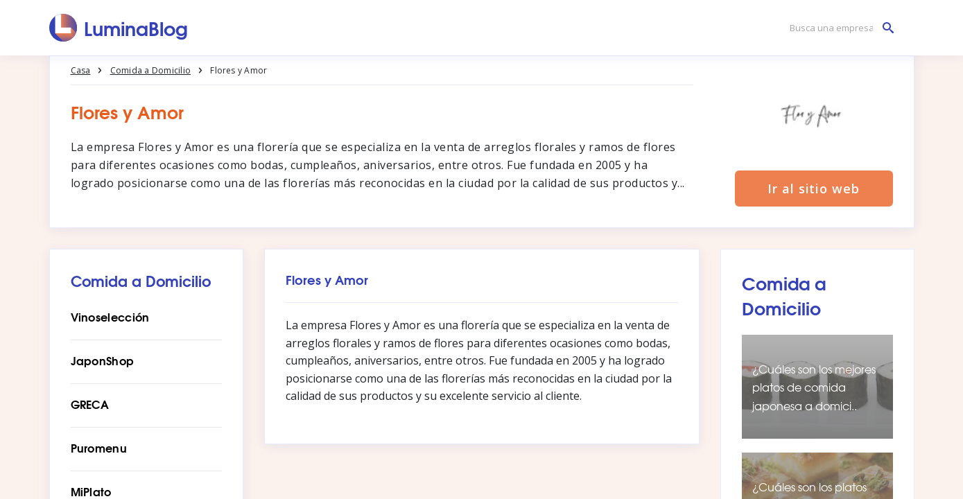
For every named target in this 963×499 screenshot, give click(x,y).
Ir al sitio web (813, 188)
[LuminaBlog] (119, 27)
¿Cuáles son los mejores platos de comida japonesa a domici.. (814, 387)
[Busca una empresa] (838, 28)
